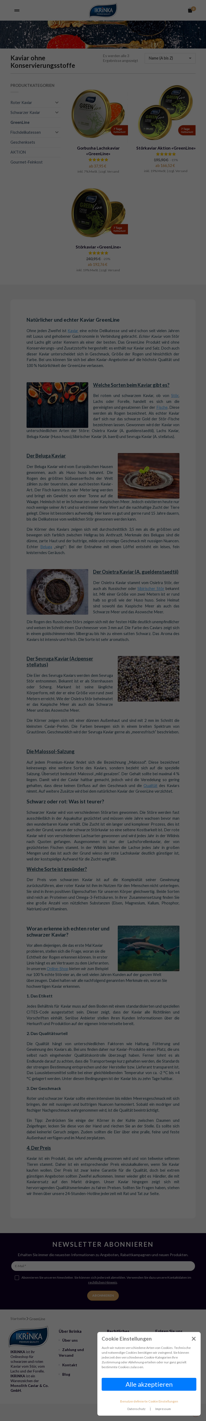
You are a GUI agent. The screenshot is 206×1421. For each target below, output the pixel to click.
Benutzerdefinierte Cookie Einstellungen (149, 1401)
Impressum (163, 1409)
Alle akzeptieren (149, 1384)
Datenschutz (136, 1409)
